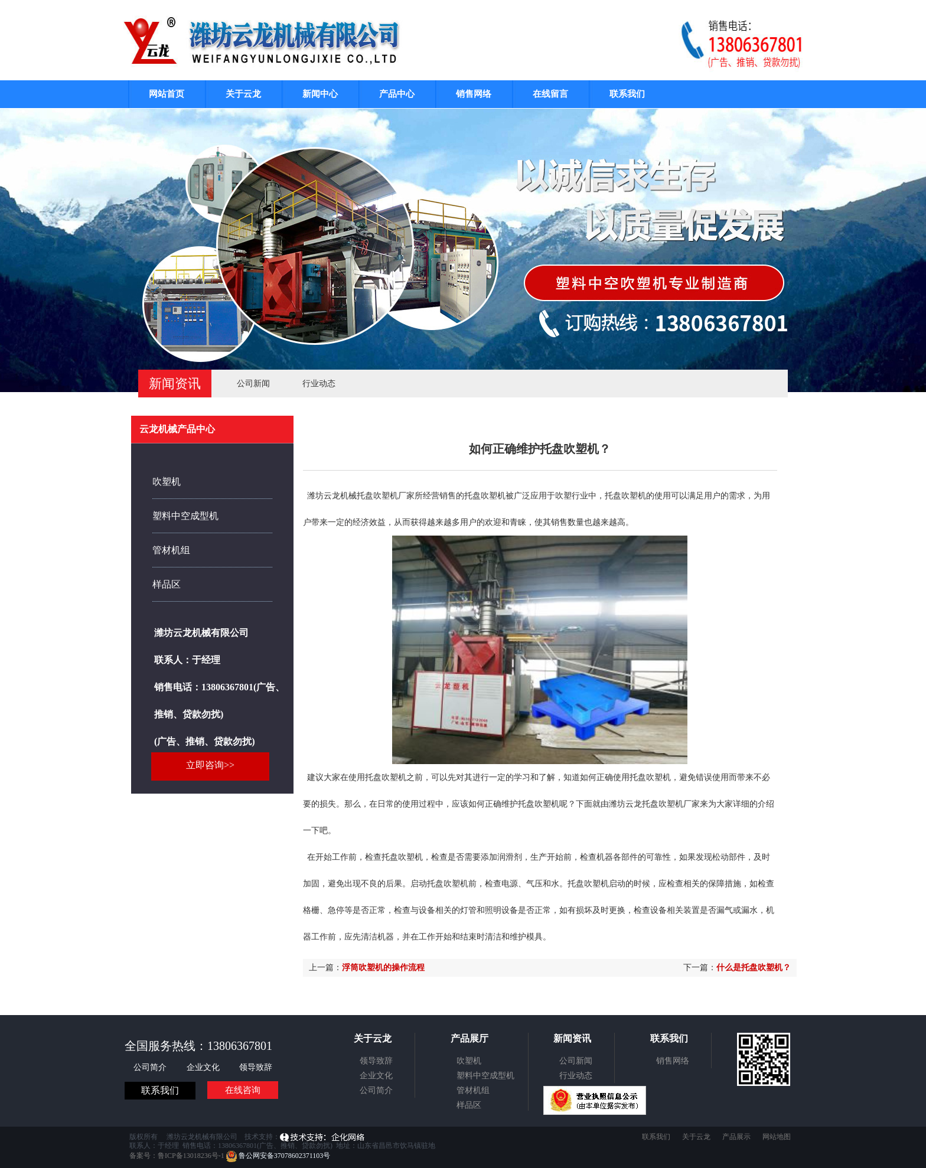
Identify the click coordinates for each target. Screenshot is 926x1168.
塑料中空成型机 (185, 516)
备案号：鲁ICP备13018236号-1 (176, 1155)
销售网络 (473, 94)
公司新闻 (253, 383)
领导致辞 (255, 1067)
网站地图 (776, 1137)
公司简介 (151, 1067)
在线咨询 (242, 1090)
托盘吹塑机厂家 (671, 804)
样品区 (166, 584)
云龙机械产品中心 (177, 429)
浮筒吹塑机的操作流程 (383, 967)
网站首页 (166, 94)
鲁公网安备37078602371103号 (278, 1155)
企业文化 (204, 1067)
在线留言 (550, 94)
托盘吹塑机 (485, 495)
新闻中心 (320, 94)
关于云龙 (243, 94)
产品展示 (736, 1137)
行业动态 (318, 383)
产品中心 (397, 94)
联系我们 (627, 94)
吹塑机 (166, 482)
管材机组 (171, 550)
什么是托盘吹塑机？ (753, 967)
